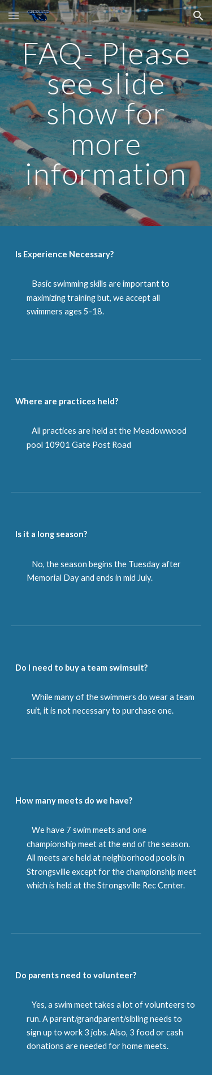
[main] (106, 113)
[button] (13, 15)
